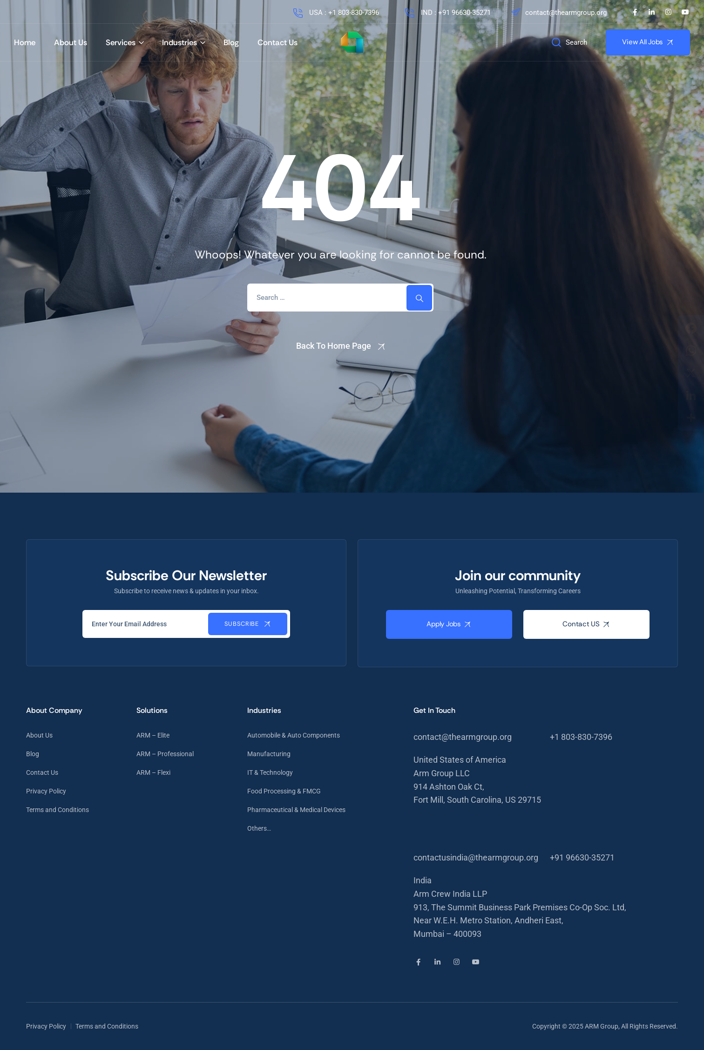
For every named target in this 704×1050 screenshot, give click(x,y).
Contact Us (277, 42)
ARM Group (601, 1026)
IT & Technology (270, 772)
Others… (259, 828)
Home (24, 42)
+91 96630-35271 (582, 857)
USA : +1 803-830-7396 (335, 12)
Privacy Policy (46, 791)
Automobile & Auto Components (293, 735)
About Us (70, 42)
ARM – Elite (152, 735)
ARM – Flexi (153, 772)
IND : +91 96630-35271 (447, 12)
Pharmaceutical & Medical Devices (296, 809)
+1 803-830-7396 (581, 737)
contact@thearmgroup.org (558, 12)
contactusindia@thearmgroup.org (475, 857)
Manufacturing (269, 754)
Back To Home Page (333, 346)
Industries (179, 42)
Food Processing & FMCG (284, 791)
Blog (231, 42)
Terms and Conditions (57, 809)
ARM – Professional (165, 754)
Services (120, 42)
